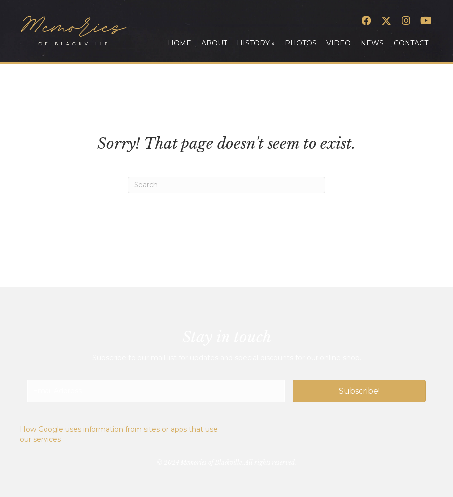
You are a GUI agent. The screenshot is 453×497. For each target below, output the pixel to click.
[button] (366, 20)
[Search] (226, 185)
